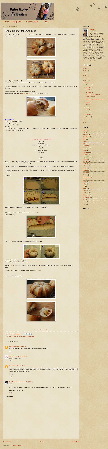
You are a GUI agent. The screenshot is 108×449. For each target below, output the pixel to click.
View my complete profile (89, 60)
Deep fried (85, 154)
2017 (86, 73)
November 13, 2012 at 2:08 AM (25, 381)
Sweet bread (31, 336)
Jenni (10, 346)
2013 (86, 80)
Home (7, 22)
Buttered (85, 141)
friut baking (19, 336)
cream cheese (86, 152)
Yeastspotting (44, 330)
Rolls (84, 183)
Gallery (46, 22)
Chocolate (85, 148)
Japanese (85, 175)
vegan (84, 204)
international (86, 172)
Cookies (85, 150)
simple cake (86, 192)
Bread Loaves (12, 336)
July (87, 104)
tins (84, 199)
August (88, 102)
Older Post (75, 442)
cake (84, 143)
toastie (84, 201)
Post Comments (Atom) (16, 445)
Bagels (84, 130)
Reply (10, 351)
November (89, 87)
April (87, 109)
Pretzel (84, 181)
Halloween (85, 166)
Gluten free (86, 163)
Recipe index (17, 22)
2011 (86, 120)
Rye (84, 186)
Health (84, 168)
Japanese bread (87, 177)
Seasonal (25, 336)
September (89, 92)
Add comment (9, 396)
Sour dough (86, 195)
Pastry (84, 179)
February (88, 114)
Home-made (86, 170)
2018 (86, 70)
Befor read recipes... (33, 22)
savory (84, 188)
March (87, 112)
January (88, 116)
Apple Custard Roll (90, 96)
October (88, 89)
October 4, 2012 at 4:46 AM (19, 346)
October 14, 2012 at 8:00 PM (17, 365)
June (87, 107)
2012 (86, 82)
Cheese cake (86, 145)
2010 (86, 122)
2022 (86, 68)
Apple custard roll (25, 93)
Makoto (92, 29)
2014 (86, 78)
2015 (86, 75)
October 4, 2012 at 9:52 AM (20, 356)
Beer (84, 132)
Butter (84, 139)
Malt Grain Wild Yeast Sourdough (94, 99)
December (89, 85)
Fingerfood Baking (87, 157)
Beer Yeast (85, 134)
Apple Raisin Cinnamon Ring (93, 94)
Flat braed (85, 159)
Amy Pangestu (13, 381)
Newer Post (7, 442)
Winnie (11, 356)
